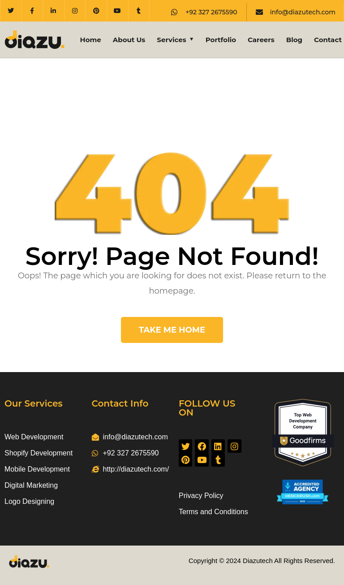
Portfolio (221, 39)
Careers (261, 39)
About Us (129, 39)
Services (171, 39)
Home (90, 39)
